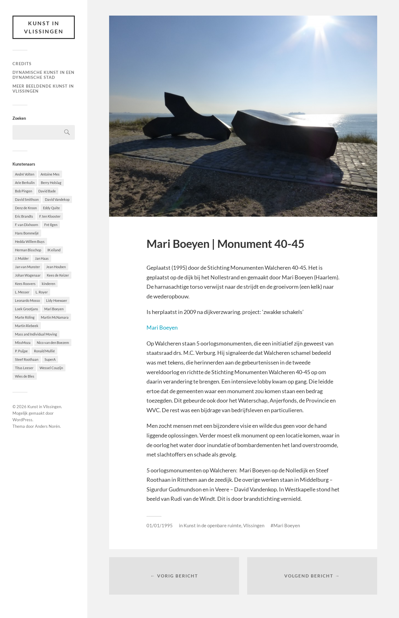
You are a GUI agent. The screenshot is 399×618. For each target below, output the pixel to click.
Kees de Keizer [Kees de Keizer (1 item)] (58, 275)
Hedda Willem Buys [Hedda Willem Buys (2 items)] (30, 241)
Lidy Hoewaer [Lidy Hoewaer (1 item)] (56, 300)
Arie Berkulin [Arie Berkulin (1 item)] (25, 183)
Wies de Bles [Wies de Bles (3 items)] (24, 376)
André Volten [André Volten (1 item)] (24, 174)
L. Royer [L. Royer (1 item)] (42, 292)
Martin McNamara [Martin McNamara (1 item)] (55, 317)
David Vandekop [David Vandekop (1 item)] (57, 199)
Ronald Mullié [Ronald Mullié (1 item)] (44, 351)
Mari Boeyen (162, 327)
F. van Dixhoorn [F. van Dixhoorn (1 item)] (26, 225)
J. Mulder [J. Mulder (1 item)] (22, 258)
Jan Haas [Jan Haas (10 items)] (42, 258)
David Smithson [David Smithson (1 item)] (27, 199)
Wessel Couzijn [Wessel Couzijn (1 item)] (51, 368)
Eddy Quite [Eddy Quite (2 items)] (51, 208)
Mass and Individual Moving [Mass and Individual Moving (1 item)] (36, 334)
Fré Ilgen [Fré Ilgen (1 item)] (50, 225)
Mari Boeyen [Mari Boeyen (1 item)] (54, 309)
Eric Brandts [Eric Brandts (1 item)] (24, 216)
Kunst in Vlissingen (44, 27)
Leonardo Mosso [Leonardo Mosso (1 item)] (27, 300)
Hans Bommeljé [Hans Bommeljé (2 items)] (27, 233)
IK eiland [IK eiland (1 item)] (53, 250)
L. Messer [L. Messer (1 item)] (22, 292)
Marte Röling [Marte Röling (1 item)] (25, 317)
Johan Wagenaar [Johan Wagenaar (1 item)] (28, 275)
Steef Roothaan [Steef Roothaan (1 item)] (26, 359)
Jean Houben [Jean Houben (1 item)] (56, 267)
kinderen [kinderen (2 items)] (48, 284)
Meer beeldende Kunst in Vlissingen (43, 89)
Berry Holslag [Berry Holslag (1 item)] (51, 183)
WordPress (22, 419)
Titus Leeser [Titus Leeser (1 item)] (24, 368)
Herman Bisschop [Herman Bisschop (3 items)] (28, 250)
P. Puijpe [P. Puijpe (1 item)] (21, 351)
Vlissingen (253, 525)
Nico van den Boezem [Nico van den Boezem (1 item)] (53, 342)
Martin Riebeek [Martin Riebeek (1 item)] (26, 326)
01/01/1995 (160, 525)
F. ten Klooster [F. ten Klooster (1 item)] (49, 216)
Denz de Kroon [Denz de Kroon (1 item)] (26, 208)
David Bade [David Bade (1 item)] (47, 191)
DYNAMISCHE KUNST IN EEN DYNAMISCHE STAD (43, 75)
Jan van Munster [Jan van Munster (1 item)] (27, 267)
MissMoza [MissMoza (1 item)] (23, 342)
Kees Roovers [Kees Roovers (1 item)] (25, 284)
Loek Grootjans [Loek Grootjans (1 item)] (26, 309)
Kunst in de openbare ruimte (212, 525)
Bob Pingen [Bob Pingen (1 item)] (23, 191)
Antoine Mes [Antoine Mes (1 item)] (50, 174)
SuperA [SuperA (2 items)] (50, 359)
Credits (21, 63)
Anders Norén (47, 426)
